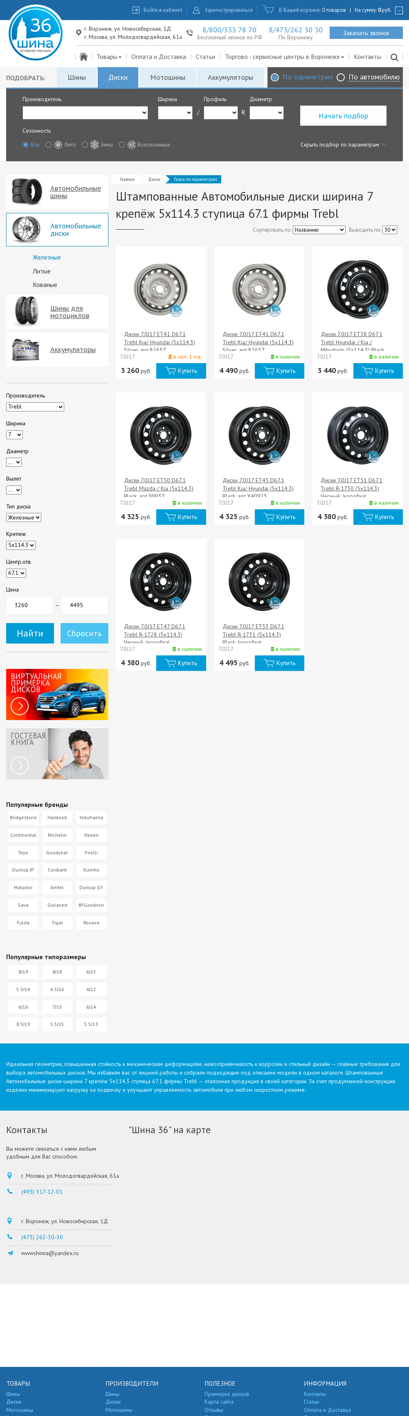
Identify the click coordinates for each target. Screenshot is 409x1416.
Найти (30, 633)
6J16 (23, 1007)
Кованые (45, 284)
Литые (42, 271)
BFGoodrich (91, 905)
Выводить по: (365, 229)
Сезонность (36, 130)
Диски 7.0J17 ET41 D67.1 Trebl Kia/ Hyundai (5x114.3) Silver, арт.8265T (159, 342)
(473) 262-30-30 (42, 1237)
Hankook (57, 817)
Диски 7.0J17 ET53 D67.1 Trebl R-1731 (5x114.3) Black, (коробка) (253, 634)
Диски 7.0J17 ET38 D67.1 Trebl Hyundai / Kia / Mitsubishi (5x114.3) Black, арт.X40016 (353, 346)
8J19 (23, 972)
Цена (12, 589)
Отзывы (213, 1410)
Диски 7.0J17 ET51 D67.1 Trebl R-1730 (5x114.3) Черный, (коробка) (351, 488)
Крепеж (16, 533)
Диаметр (260, 99)
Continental (23, 835)
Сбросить (84, 633)
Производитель (41, 99)
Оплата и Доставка (158, 56)
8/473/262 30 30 (296, 29)
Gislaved (57, 905)
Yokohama (91, 817)
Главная (127, 179)
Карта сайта (219, 1401)
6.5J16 (57, 989)
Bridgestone (23, 817)
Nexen (91, 835)
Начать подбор (343, 115)
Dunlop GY (91, 887)
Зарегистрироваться (228, 10)
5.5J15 (57, 1024)
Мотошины (167, 77)
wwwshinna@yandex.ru (50, 1253)
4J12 (91, 989)
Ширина (167, 99)
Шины (76, 77)
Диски (118, 77)
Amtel (57, 887)
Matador (23, 887)
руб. (385, 10)
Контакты (367, 56)
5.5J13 (91, 1024)
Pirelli (91, 852)
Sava (23, 905)
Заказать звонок (366, 33)
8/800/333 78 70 (229, 29)
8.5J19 (23, 1024)
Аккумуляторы (230, 77)
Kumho (91, 870)
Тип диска (18, 506)
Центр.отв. (19, 561)
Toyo (23, 852)
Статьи (205, 56)
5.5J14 (23, 989)
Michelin (57, 835)
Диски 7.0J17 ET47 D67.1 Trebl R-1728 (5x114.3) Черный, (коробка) (154, 634)
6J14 (91, 1007)
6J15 (91, 972)
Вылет (13, 478)
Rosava (91, 922)
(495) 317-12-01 (42, 1191)
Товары (109, 56)
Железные (47, 257)
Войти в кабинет (163, 10)
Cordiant (57, 870)
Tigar (57, 922)
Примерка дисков (226, 1394)
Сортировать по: (272, 229)
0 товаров (334, 10)
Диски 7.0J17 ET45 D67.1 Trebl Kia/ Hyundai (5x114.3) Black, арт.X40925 (258, 488)
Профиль (215, 99)
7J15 (57, 1007)
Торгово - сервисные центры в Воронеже (285, 56)
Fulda (23, 922)
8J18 (57, 972)
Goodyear (57, 852)
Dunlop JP (23, 870)
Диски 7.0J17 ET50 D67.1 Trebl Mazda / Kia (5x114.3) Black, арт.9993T (158, 488)
